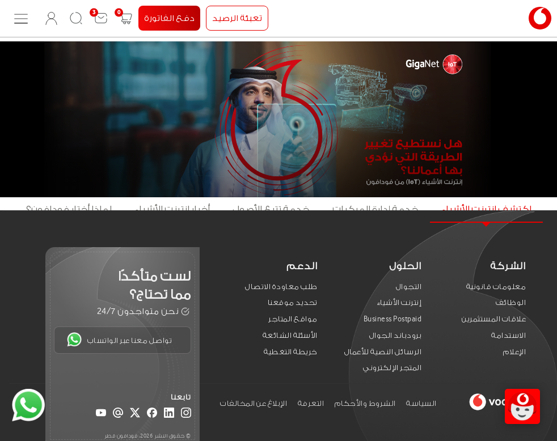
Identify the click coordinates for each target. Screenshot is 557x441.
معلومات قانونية (496, 286)
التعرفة (311, 403)
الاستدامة (508, 335)
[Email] (118, 415)
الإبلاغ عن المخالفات (253, 403)
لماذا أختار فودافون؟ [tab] (69, 209)
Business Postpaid (393, 319)
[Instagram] (186, 415)
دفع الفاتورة (169, 18)
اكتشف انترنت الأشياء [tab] (486, 209)
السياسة (421, 403)
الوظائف (511, 302)
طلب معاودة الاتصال (281, 286)
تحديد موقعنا (293, 302)
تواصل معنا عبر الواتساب (119, 339)
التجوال (409, 286)
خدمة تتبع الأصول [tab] (271, 209)
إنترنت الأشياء (399, 302)
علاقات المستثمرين (494, 319)
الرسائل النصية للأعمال (383, 351)
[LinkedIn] (169, 415)
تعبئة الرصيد (237, 18)
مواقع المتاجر (293, 319)
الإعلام (514, 351)
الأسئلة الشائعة (290, 335)
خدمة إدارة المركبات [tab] (375, 209)
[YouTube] (101, 415)
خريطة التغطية (291, 351)
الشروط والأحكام (365, 403)
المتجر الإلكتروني (392, 367)
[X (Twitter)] (135, 415)
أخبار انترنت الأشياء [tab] (172, 209)
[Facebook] (152, 415)
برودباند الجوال (395, 335)
